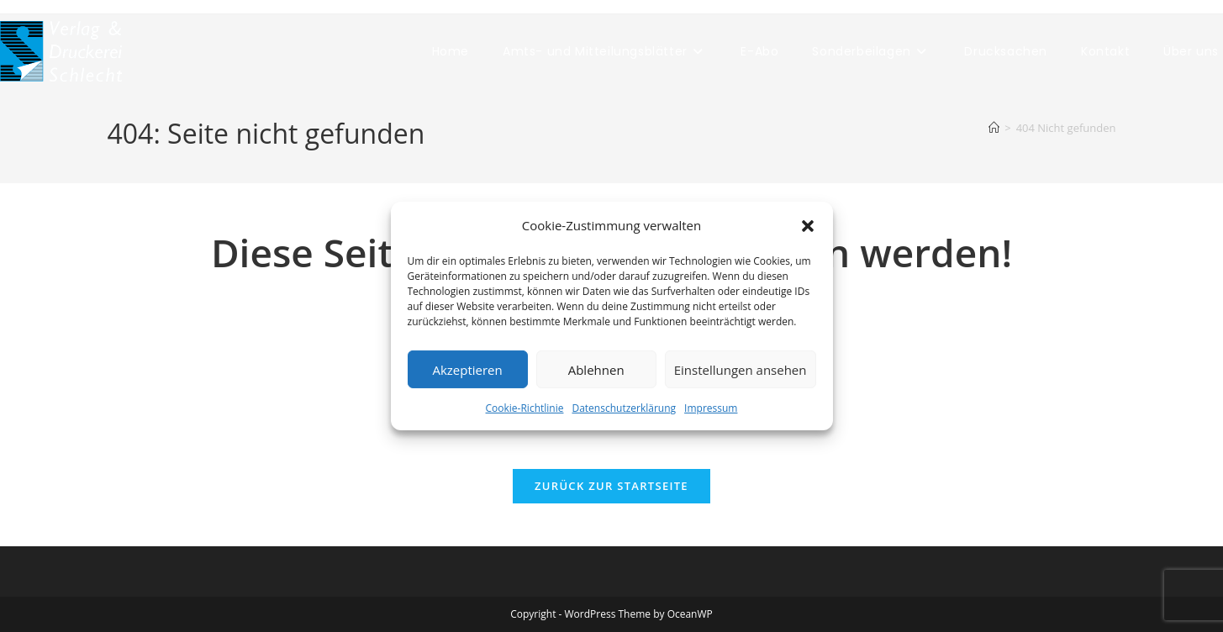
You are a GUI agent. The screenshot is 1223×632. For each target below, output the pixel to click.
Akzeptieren (467, 369)
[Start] (993, 127)
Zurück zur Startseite (611, 485)
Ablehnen (596, 369)
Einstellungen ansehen (740, 369)
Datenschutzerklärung (624, 408)
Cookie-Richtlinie (525, 408)
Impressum (710, 408)
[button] (807, 225)
